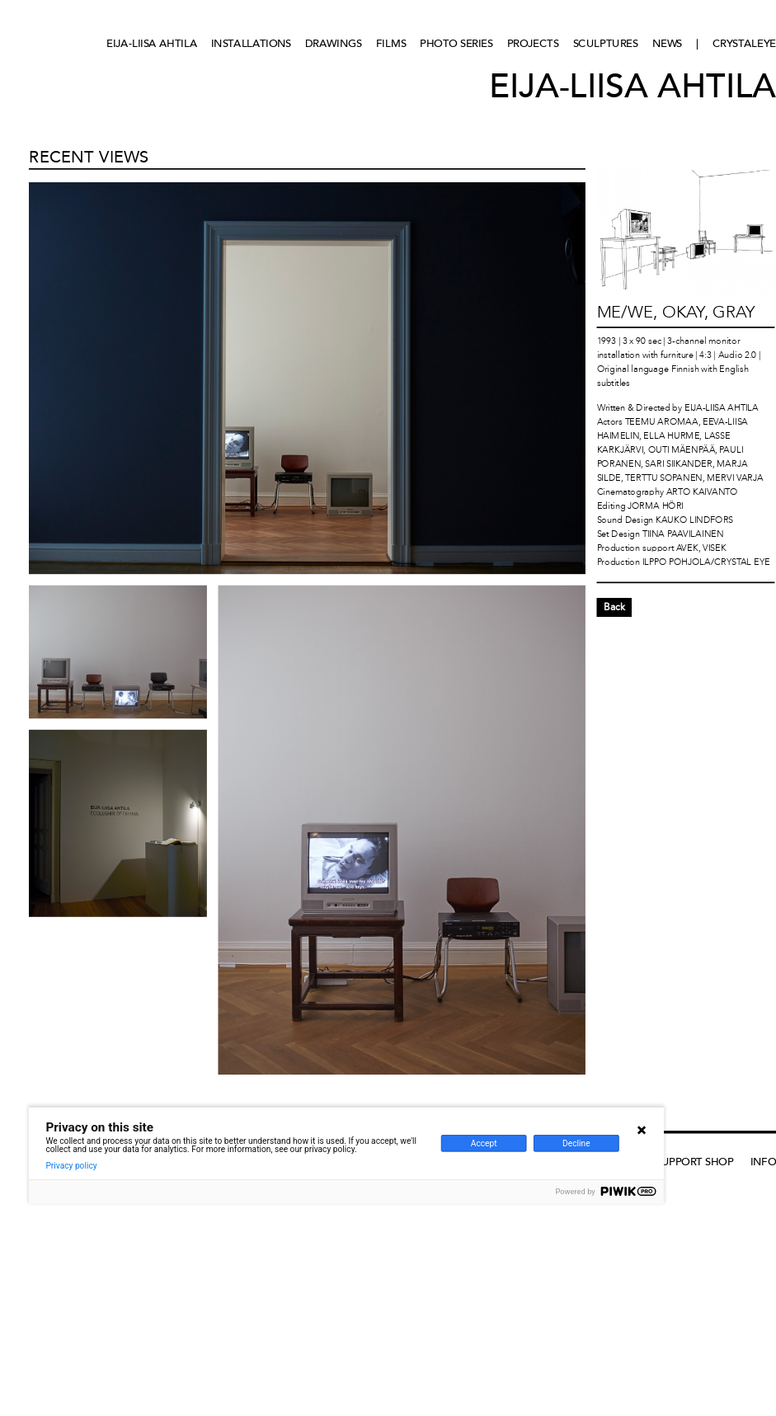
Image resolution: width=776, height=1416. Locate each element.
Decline (576, 1144)
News (667, 43)
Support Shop (694, 1161)
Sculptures (605, 43)
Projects (533, 43)
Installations (251, 43)
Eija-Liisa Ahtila (151, 43)
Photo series (456, 43)
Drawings (333, 43)
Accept (484, 1144)
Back (614, 607)
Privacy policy (70, 1166)
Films (391, 43)
